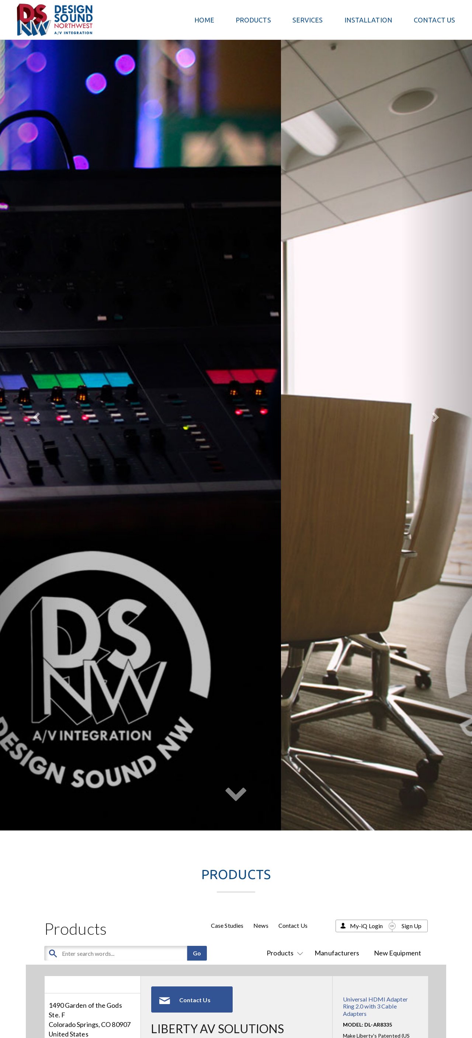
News (260, 925)
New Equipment (397, 953)
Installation (368, 20)
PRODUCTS (253, 20)
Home (204, 20)
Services (307, 20)
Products (283, 953)
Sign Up (411, 925)
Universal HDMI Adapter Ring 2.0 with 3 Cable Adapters (375, 1006)
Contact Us (434, 20)
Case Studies (227, 925)
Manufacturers (337, 953)
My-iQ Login (366, 925)
